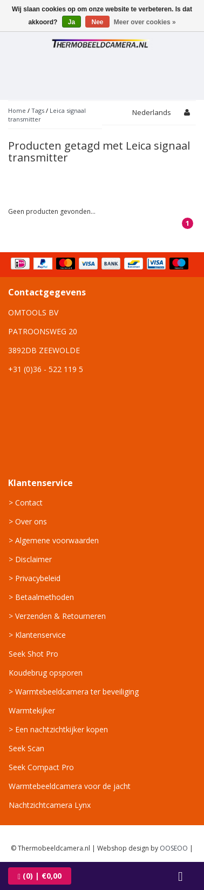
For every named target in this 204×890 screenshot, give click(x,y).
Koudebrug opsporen (46, 673)
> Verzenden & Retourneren (57, 616)
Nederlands (151, 112)
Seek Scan (26, 748)
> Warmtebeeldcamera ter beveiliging (74, 691)
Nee (97, 22)
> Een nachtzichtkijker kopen (58, 729)
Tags (37, 110)
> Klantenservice (37, 635)
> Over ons (28, 521)
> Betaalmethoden (41, 597)
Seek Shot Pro (33, 654)
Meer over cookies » (145, 22)
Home (17, 110)
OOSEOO (174, 848)
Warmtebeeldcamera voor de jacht (70, 786)
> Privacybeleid (34, 578)
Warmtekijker (32, 710)
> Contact (26, 502)
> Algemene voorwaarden (54, 540)
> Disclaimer (30, 559)
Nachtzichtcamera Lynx (50, 805)
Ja (71, 22)
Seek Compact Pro (41, 767)
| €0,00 (40, 876)
